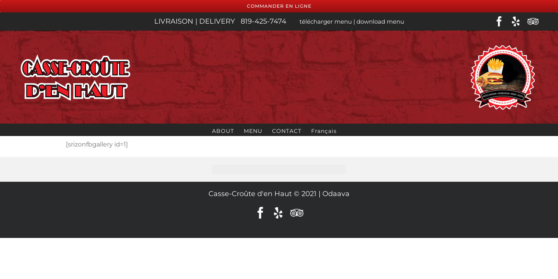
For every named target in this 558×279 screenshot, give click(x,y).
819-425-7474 (264, 21)
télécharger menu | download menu (351, 21)
